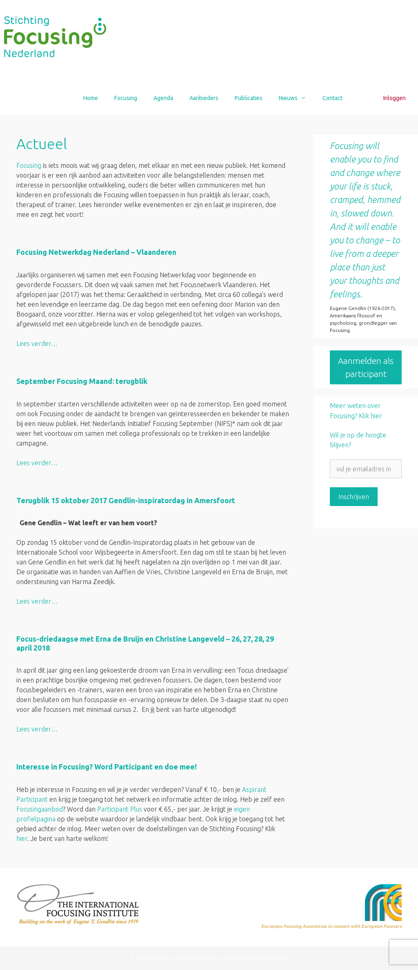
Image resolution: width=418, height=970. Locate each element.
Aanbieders (203, 98)
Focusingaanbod (39, 809)
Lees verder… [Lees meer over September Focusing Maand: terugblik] (37, 462)
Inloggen (394, 98)
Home (90, 98)
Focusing (125, 98)
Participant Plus (119, 809)
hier (21, 838)
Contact (332, 98)
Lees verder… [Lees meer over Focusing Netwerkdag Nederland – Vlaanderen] (37, 343)
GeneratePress (271, 958)
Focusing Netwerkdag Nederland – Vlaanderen (96, 252)
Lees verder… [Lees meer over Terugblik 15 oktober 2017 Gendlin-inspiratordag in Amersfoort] (37, 601)
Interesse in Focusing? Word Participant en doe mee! (107, 767)
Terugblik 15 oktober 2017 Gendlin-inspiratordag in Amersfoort (125, 500)
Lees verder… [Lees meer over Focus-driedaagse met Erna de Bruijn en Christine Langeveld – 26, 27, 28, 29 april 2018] (37, 729)
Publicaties (248, 98)
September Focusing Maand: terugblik (81, 381)
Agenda (163, 98)
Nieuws (296, 98)
